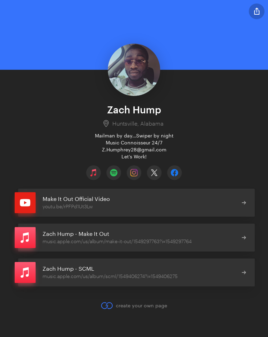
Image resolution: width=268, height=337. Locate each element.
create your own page (134, 305)
